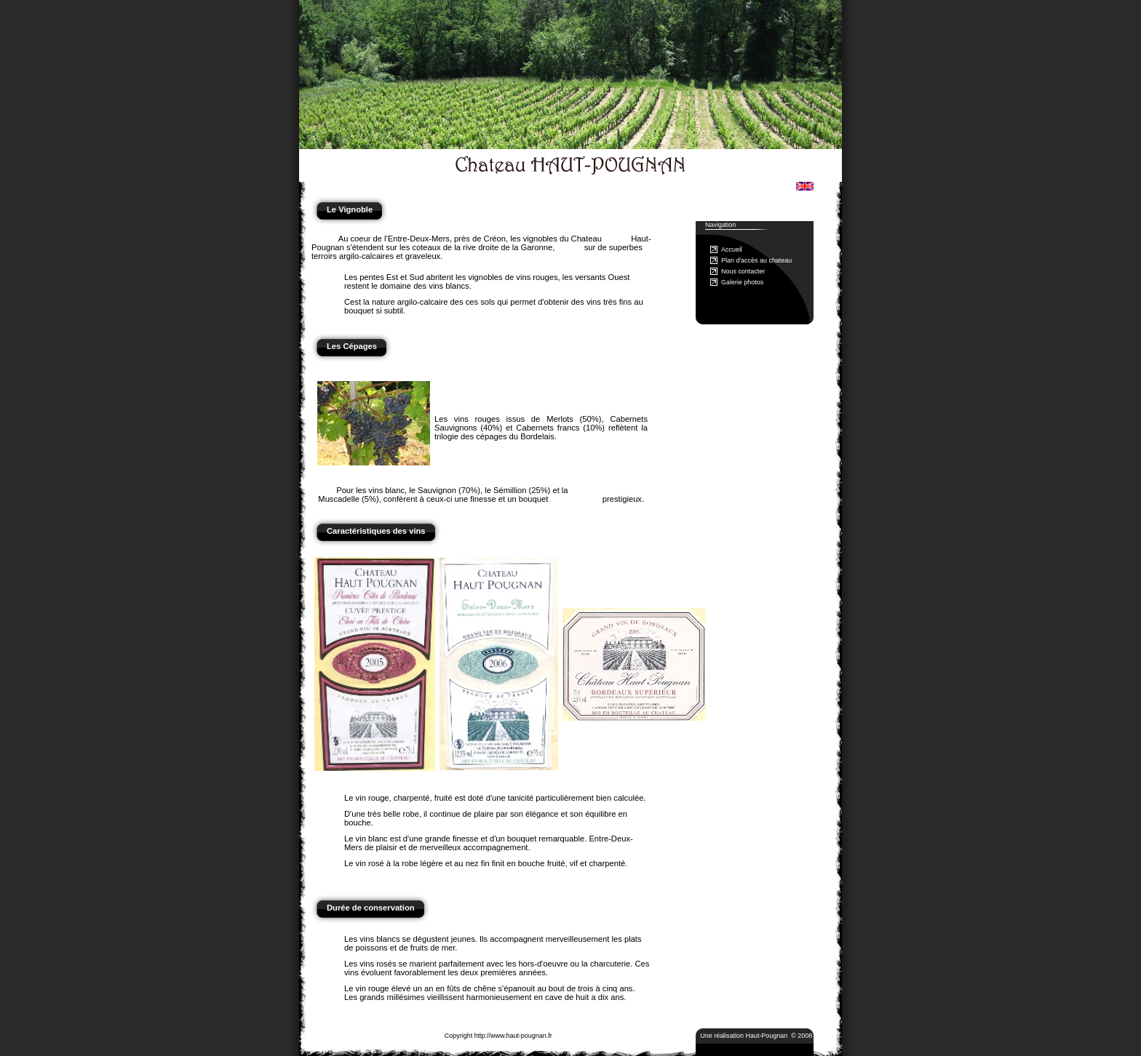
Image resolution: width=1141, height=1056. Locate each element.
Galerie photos (742, 282)
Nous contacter (743, 271)
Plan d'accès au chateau (756, 260)
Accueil (731, 249)
